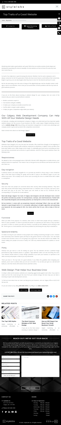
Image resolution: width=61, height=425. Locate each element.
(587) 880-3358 (12, 2)
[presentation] (33, 381)
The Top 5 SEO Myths (9, 321)
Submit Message (30, 388)
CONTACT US (30, 135)
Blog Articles (9, 20)
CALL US (30, 213)
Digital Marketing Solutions (30, 26)
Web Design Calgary (36, 290)
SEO (16, 125)
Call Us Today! (23, 290)
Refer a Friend (50, 26)
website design (10, 125)
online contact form (43, 285)
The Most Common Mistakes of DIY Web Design (29, 323)
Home (3, 20)
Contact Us (10, 26)
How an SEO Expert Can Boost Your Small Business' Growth (50, 323)
